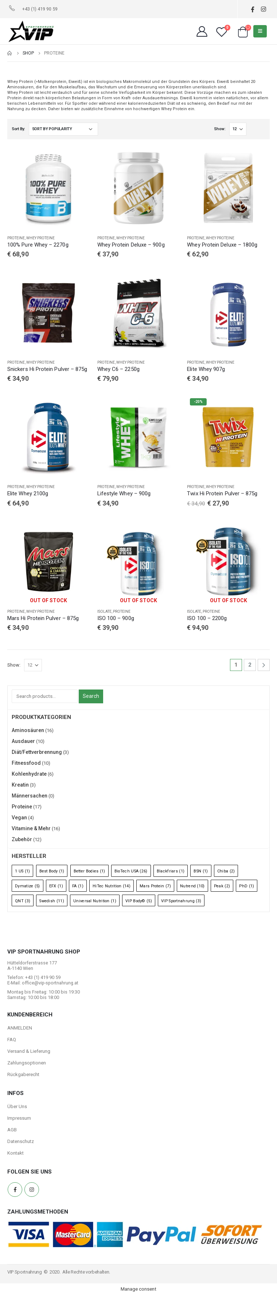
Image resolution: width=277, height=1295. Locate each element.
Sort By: (18, 129)
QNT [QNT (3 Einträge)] (22, 901)
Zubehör (22, 839)
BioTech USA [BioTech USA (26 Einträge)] (131, 871)
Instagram (31, 1189)
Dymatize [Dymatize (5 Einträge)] (27, 886)
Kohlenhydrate (29, 774)
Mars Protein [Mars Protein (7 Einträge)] (155, 886)
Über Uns (17, 1106)
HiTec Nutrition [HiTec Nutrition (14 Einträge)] (111, 886)
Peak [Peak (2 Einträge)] (222, 886)
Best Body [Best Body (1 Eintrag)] (52, 871)
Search (91, 696)
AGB (12, 1129)
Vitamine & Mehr (31, 828)
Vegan (19, 817)
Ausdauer (23, 741)
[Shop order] (63, 129)
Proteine (16, 238)
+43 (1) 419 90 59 (40, 9)
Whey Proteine (40, 238)
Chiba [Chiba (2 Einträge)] (226, 871)
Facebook (15, 1189)
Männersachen (29, 796)
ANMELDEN (19, 1028)
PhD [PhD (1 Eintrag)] (246, 886)
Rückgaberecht (23, 1074)
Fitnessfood (26, 763)
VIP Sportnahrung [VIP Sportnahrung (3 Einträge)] (181, 901)
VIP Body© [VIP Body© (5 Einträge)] (138, 901)
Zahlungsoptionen (26, 1063)
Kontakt (15, 1153)
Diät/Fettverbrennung (37, 752)
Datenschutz (20, 1141)
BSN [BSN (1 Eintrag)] (201, 871)
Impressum (19, 1118)
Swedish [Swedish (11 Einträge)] (51, 901)
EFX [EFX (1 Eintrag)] (56, 886)
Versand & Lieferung (28, 1051)
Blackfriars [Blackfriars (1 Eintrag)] (171, 871)
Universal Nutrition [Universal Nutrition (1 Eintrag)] (94, 901)
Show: (220, 129)
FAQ (11, 1039)
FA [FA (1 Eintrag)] (77, 886)
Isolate (104, 611)
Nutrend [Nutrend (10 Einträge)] (192, 886)
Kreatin (20, 785)
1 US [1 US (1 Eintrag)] (22, 871)
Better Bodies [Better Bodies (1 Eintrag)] (89, 871)
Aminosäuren (28, 730)
